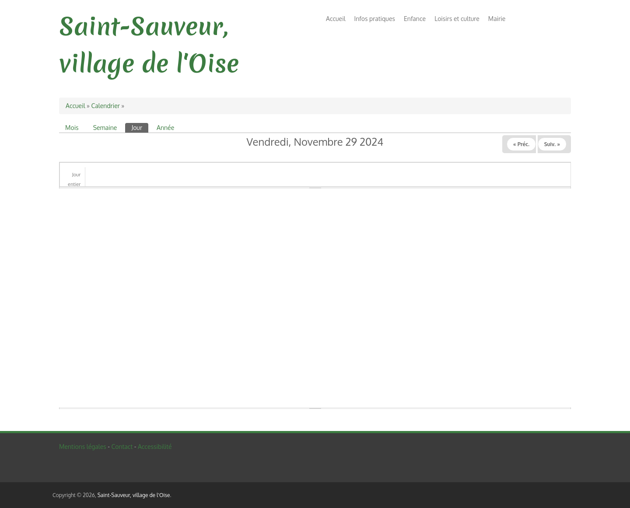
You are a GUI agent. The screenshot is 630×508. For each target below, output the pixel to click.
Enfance (415, 18)
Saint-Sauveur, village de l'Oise (134, 495)
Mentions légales (82, 446)
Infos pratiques (374, 18)
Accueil (336, 18)
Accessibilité (155, 446)
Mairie (497, 18)
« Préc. (521, 144)
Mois (72, 127)
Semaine (105, 127)
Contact (122, 446)
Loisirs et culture (457, 18)
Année (165, 127)
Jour (139, 127)
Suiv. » (552, 144)
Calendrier (105, 105)
